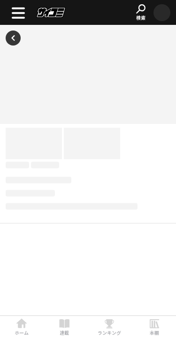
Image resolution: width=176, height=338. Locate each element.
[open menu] (18, 12)
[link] (21, 327)
